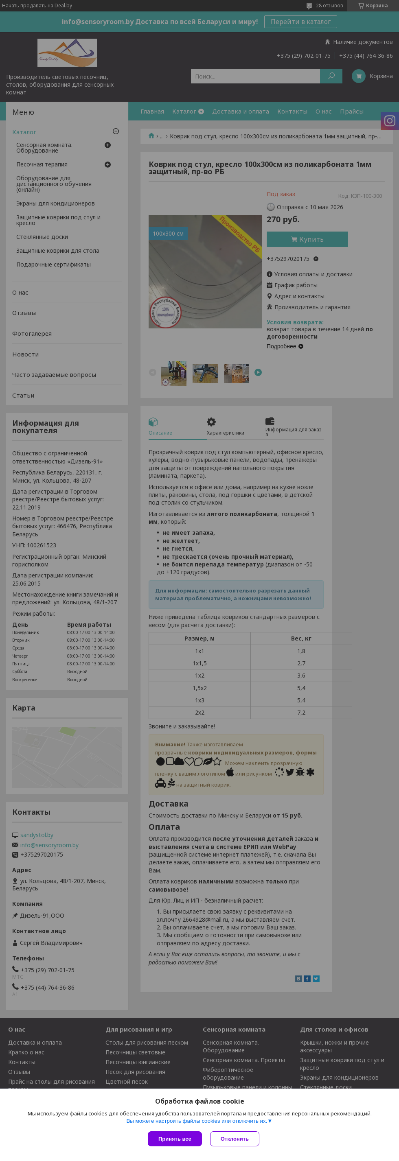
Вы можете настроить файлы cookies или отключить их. (196, 1121)
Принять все (174, 1139)
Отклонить (235, 1139)
